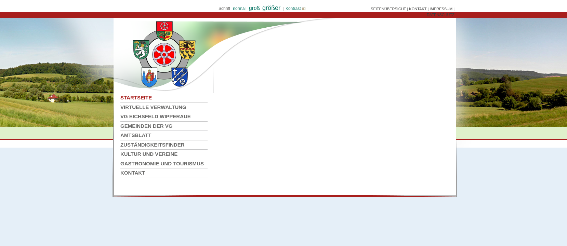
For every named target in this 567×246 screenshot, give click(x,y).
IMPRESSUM (441, 9)
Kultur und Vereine (148, 154)
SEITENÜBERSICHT (388, 9)
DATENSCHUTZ (440, 15)
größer (271, 7)
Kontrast (295, 8)
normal (239, 8)
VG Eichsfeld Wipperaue (155, 116)
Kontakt (132, 173)
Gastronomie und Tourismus (162, 163)
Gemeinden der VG (146, 126)
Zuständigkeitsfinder (152, 145)
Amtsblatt (135, 135)
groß (254, 8)
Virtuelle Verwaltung (153, 107)
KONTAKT (417, 9)
